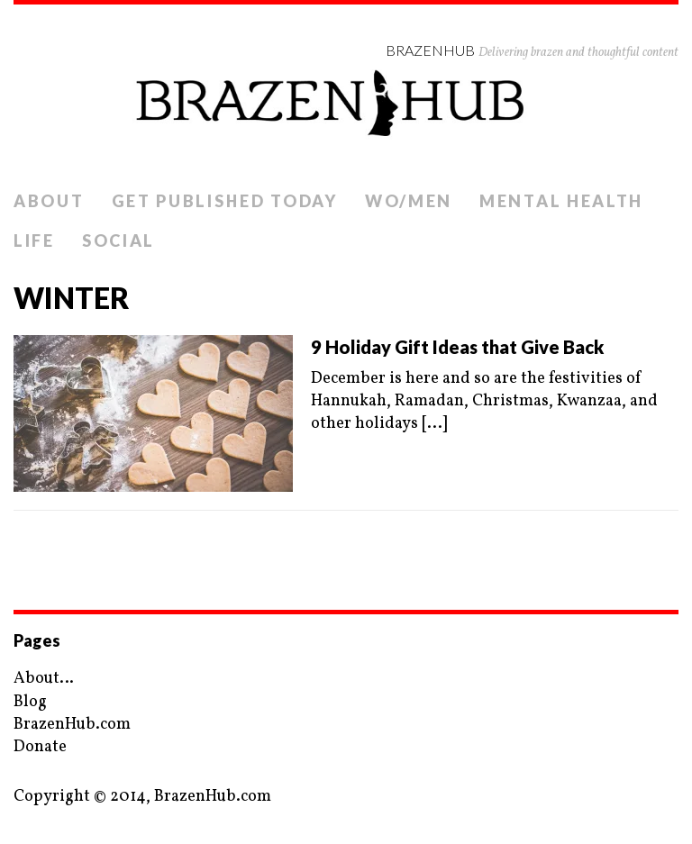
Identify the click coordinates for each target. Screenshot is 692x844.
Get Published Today (225, 201)
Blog (30, 702)
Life (34, 240)
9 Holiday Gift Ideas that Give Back (457, 347)
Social (118, 240)
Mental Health (561, 201)
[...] (434, 424)
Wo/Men (408, 201)
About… (44, 678)
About (49, 201)
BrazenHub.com (72, 724)
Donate (40, 747)
